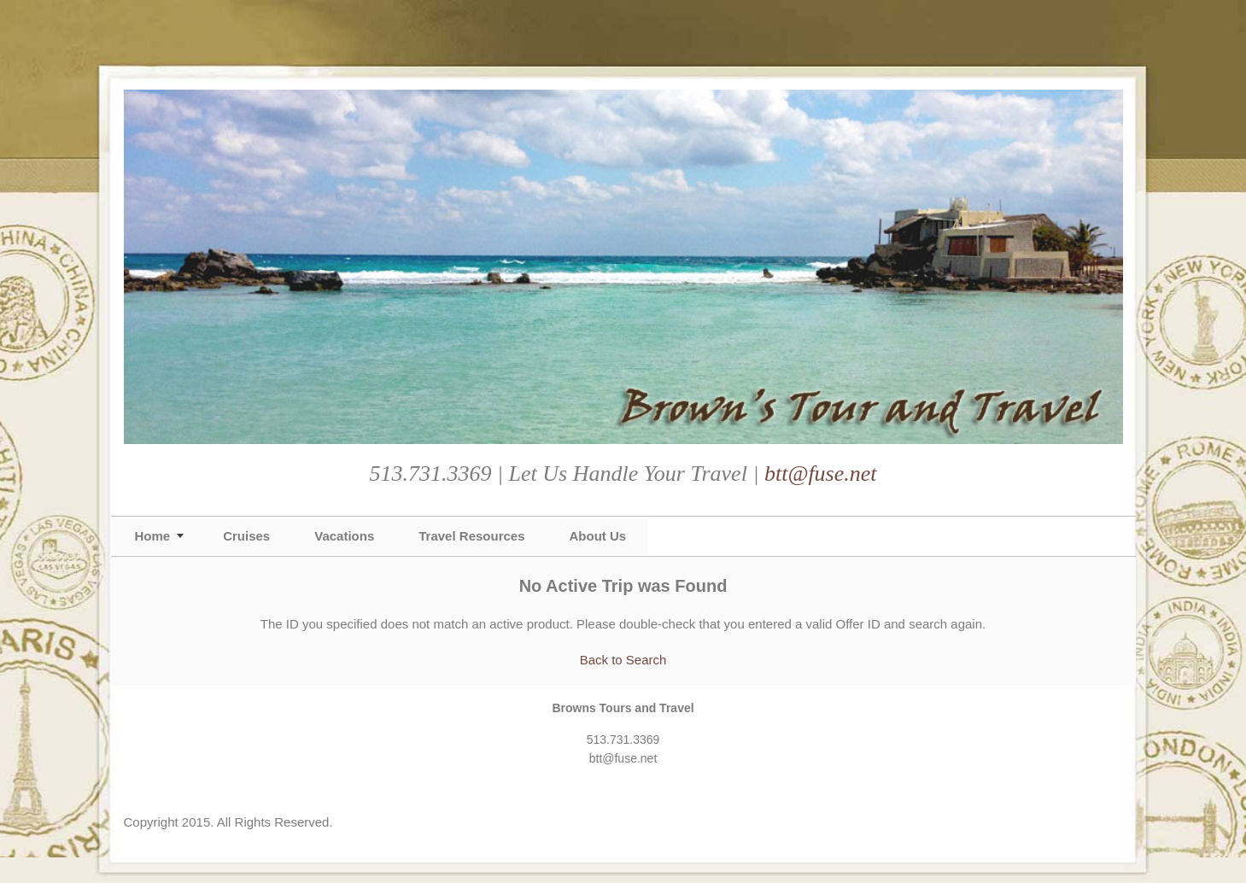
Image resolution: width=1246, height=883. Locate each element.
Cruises (246, 536)
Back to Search (623, 659)
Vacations (344, 536)
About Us (598, 536)
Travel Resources (471, 536)
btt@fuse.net (820, 473)
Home (153, 536)
